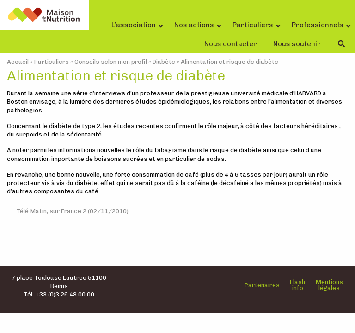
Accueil (18, 61)
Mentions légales (329, 284)
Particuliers (51, 61)
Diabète (164, 61)
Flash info (297, 284)
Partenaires (262, 285)
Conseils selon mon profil (110, 61)
